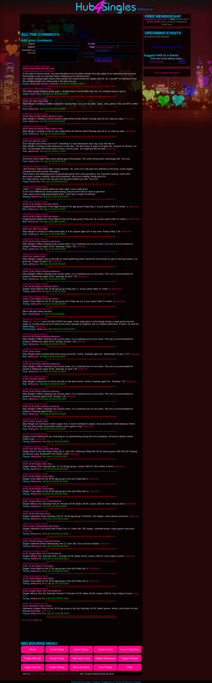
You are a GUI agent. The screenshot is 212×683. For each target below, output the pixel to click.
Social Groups (57, 660)
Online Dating (81, 652)
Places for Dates (81, 669)
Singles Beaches (32, 669)
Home (32, 652)
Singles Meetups (32, 660)
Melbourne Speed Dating (35, 158)
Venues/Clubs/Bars (129, 652)
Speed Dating (57, 652)
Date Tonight (105, 669)
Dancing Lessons (81, 660)
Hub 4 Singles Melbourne (167, 73)
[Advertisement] (81, 21)
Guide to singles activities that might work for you (54, 676)
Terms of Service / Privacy (128, 681)
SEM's (32, 191)
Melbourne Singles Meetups (36, 68)
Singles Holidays (129, 660)
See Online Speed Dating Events (167, 46)
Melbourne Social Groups (35, 101)
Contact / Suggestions (103, 681)
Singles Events (105, 652)
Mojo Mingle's (34, 324)
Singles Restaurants (105, 660)
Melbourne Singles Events (35, 169)
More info (27, 109)
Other (129, 669)
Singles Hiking (57, 669)
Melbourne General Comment (37, 91)
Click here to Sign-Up (154, 19)
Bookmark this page (80, 681)
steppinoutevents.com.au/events (38, 73)
